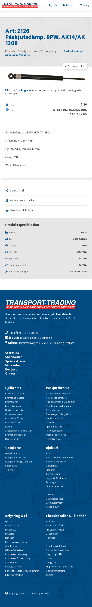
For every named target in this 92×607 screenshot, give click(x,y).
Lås (48, 542)
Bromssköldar (12, 422)
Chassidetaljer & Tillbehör (66, 516)
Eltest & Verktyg (14, 575)
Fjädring (50, 470)
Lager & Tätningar (15, 393)
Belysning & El (16, 516)
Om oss (10, 373)
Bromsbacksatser (14, 398)
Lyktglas (9, 534)
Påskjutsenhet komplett (59, 393)
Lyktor (8, 521)
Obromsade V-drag (56, 435)
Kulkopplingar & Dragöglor (60, 402)
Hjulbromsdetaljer (14, 410)
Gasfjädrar (13, 448)
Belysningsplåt (54, 554)
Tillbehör (9, 470)
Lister (49, 558)
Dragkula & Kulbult (56, 546)
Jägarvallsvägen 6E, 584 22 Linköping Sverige (46, 342)
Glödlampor (11, 546)
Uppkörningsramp (56, 571)
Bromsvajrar (11, 402)
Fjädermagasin (54, 426)
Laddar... (70, 5)
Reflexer (9, 538)
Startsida (12, 353)
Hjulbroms (13, 388)
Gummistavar (53, 474)
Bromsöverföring (14, 418)
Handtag (51, 538)
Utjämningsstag (55, 499)
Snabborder (13, 357)
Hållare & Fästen (14, 550)
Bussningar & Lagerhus (58, 414)
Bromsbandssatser (15, 435)
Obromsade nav (13, 414)
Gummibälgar (53, 410)
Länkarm (50, 494)
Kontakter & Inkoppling (17, 558)
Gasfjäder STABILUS (15, 457)
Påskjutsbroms (57, 388)
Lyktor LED (10, 530)
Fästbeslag (11, 466)
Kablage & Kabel (14, 566)
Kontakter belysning (16, 554)
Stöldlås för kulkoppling (59, 406)
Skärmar (50, 521)
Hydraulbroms (12, 439)
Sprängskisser (15, 361)
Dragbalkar (52, 534)
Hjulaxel (52, 448)
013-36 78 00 (30, 332)
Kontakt (11, 369)
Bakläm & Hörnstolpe (57, 550)
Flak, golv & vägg (55, 530)
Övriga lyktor (12, 525)
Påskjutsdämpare (57, 398)
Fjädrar (9, 426)
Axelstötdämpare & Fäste (59, 457)
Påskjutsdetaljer (54, 431)
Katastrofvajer (53, 439)
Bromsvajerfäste (54, 503)
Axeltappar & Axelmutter (18, 431)
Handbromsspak (55, 418)
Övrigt (49, 575)
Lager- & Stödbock (56, 478)
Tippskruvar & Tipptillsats (59, 566)
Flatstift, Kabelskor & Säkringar (22, 571)
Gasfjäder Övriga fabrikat (18, 461)
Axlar (48, 453)
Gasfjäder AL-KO (14, 453)
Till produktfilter (75, 66)
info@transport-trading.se (36, 337)
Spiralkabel (11, 562)
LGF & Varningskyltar (16, 542)
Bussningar (52, 466)
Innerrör (50, 422)
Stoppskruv (52, 507)
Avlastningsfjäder (55, 525)
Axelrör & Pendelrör (56, 461)
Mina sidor (12, 365)
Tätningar (51, 482)
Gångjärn (51, 562)
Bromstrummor (13, 406)
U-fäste (50, 490)
